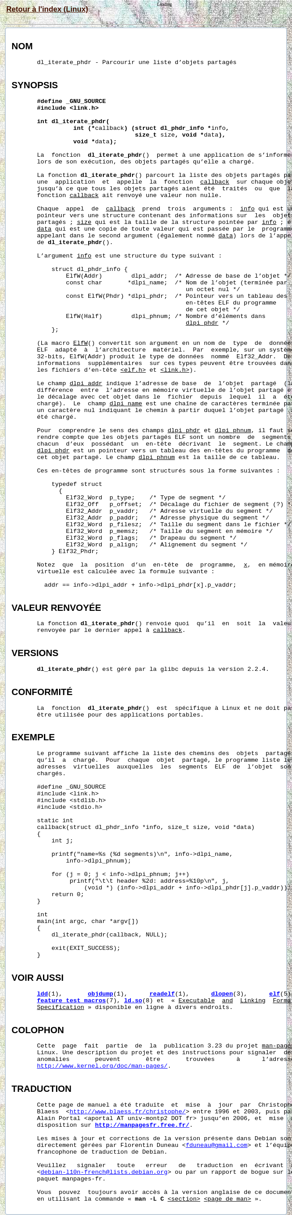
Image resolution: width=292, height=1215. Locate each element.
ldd (42, 994)
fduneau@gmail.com (217, 1145)
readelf (162, 994)
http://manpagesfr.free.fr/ (142, 1125)
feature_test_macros (71, 1000)
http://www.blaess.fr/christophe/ (127, 1111)
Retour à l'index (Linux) (47, 9)
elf (274, 994)
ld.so (133, 1000)
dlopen (222, 994)
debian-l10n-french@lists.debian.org (104, 1172)
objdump (100, 994)
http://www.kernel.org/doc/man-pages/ (102, 1066)
